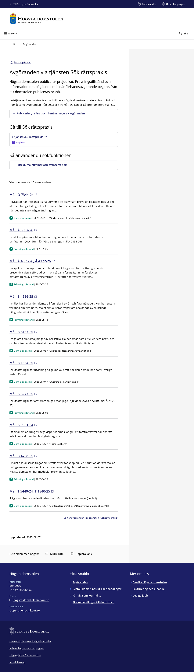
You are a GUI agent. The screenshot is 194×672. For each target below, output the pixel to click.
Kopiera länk (81, 554)
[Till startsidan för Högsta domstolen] (36, 18)
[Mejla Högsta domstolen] (29, 600)
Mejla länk (54, 553)
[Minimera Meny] (10, 33)
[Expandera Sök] (184, 33)
